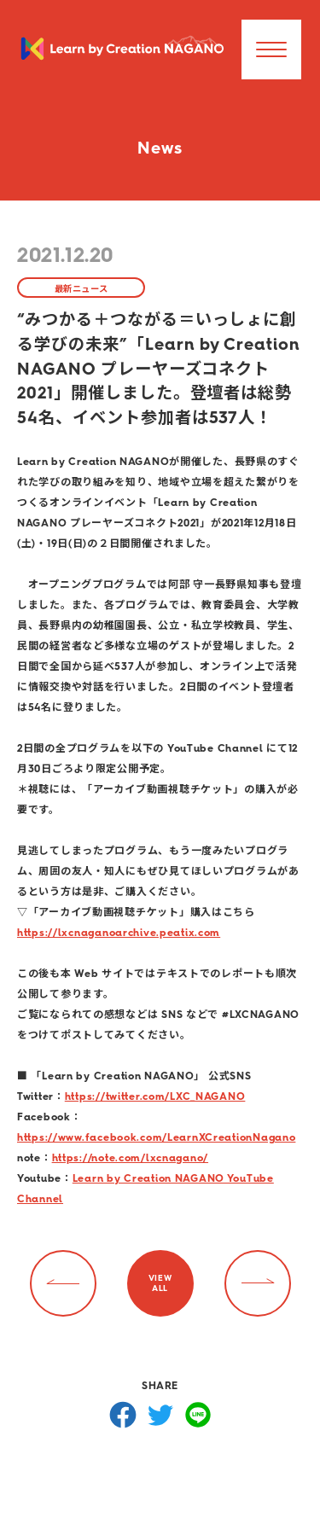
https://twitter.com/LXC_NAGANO (155, 1096)
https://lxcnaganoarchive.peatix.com (118, 933)
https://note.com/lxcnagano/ (130, 1158)
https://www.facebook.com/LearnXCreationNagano (156, 1137)
